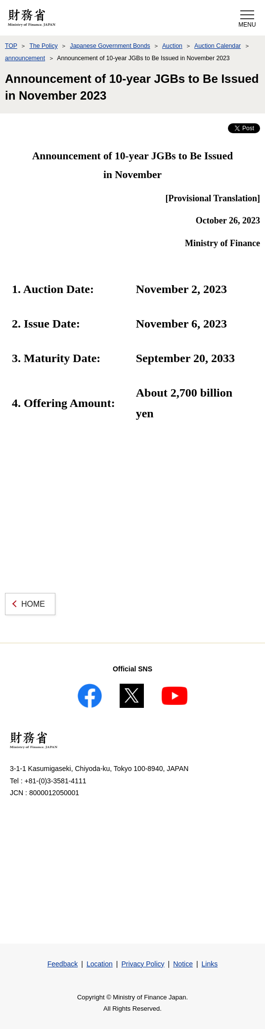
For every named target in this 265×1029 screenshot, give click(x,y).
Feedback (62, 964)
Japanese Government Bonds (110, 45)
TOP (11, 45)
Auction (172, 45)
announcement (25, 58)
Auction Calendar (217, 45)
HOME (33, 604)
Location (100, 964)
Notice (183, 964)
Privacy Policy (142, 964)
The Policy (43, 45)
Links (210, 964)
